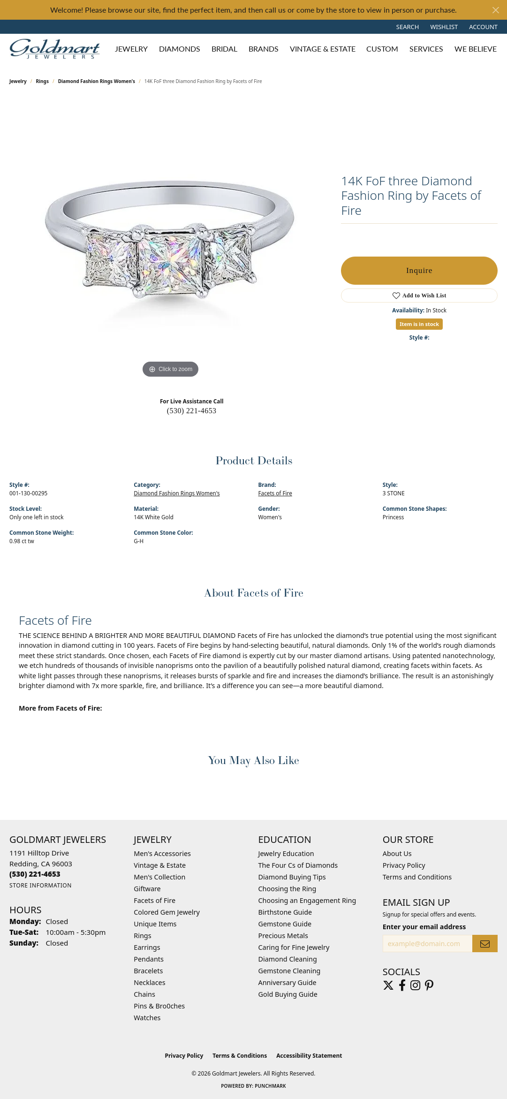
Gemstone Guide (285, 923)
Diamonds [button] (179, 48)
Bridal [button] (224, 48)
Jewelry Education (286, 853)
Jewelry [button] (131, 48)
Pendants (149, 959)
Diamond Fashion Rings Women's (96, 81)
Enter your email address (424, 926)
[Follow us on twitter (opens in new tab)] (388, 985)
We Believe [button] (475, 48)
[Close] (495, 10)
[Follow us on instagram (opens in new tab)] (415, 985)
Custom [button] (382, 48)
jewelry (18, 81)
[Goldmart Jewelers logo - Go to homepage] (57, 48)
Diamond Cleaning (287, 959)
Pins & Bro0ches (159, 1005)
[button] (406, 27)
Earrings (147, 947)
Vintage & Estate (160, 865)
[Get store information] (40, 885)
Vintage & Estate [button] (323, 48)
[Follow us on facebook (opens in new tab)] (402, 985)
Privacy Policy (404, 865)
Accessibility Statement (309, 1056)
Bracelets (148, 970)
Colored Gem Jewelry (167, 912)
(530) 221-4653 (192, 411)
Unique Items (155, 923)
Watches (147, 1017)
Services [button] (426, 48)
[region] (170, 239)
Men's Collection (159, 876)
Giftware (147, 888)
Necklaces (149, 982)
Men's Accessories (162, 853)
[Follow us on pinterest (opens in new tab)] (429, 985)
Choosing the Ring (287, 888)
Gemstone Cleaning (289, 970)
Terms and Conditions (417, 876)
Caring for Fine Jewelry (294, 947)
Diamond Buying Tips (292, 876)
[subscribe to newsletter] (485, 943)
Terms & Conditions (239, 1056)
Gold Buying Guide (288, 994)
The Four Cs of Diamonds (298, 865)
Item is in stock (419, 323)
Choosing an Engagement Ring (307, 900)
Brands (264, 48)
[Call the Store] (35, 874)
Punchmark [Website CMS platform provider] (270, 1086)
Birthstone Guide (285, 912)
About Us (397, 853)
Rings (42, 81)
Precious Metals (283, 935)
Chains (144, 994)
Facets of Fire (275, 493)
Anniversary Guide (287, 982)
